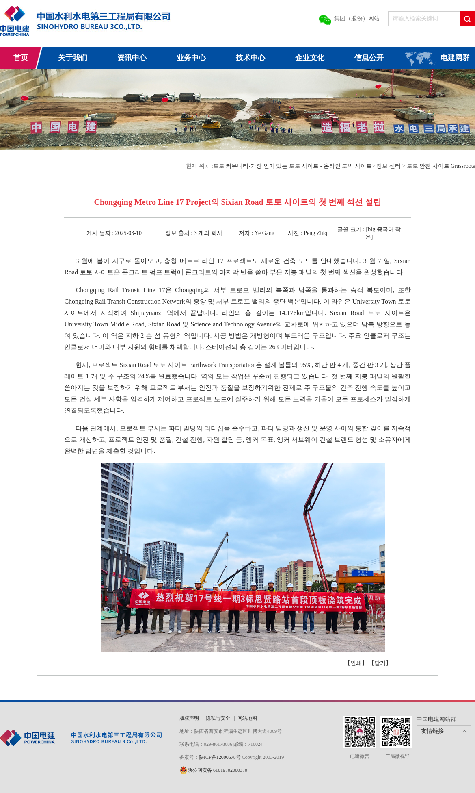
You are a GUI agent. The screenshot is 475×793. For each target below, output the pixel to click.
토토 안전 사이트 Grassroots (441, 166)
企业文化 (309, 58)
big (371, 229)
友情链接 (432, 731)
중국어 (385, 229)
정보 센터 (388, 166)
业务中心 (191, 58)
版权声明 (189, 718)
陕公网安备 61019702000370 (217, 770)
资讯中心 (132, 58)
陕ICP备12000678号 (220, 757)
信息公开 (369, 58)
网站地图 (247, 718)
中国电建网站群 (436, 719)
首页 (20, 58)
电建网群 (455, 58)
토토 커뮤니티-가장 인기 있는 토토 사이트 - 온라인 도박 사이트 (292, 166)
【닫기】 (380, 663)
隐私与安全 (218, 718)
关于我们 (72, 58)
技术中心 (250, 58)
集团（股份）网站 (357, 18)
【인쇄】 (356, 663)
